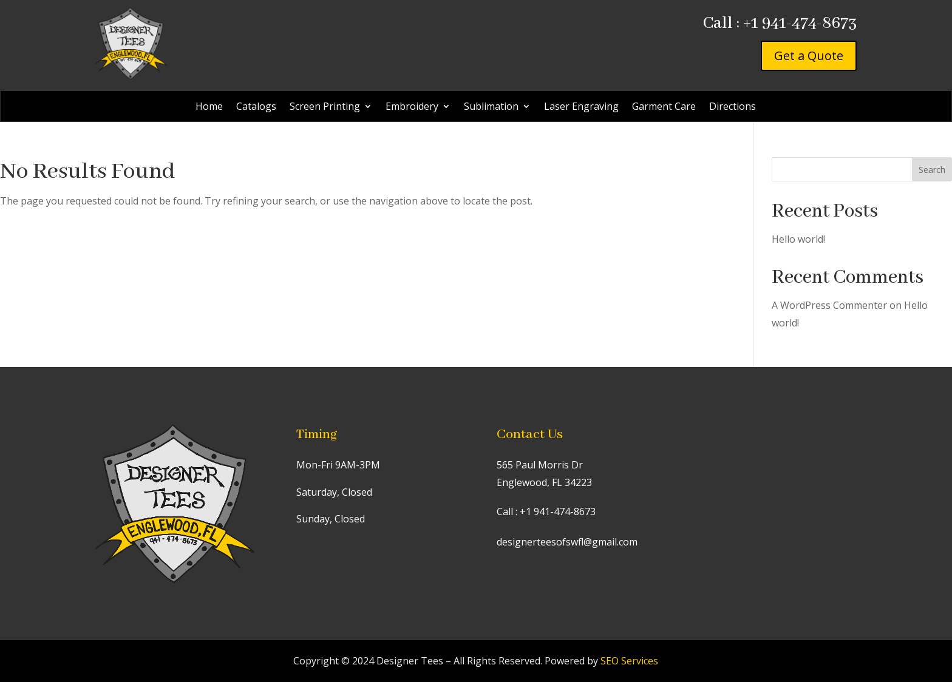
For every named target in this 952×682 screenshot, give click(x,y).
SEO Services (629, 660)
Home (209, 107)
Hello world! (798, 239)
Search (932, 169)
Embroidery (412, 107)
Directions (732, 107)
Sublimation (491, 107)
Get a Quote (808, 55)
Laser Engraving (581, 107)
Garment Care (664, 107)
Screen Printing (325, 107)
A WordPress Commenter (829, 305)
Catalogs (256, 107)
